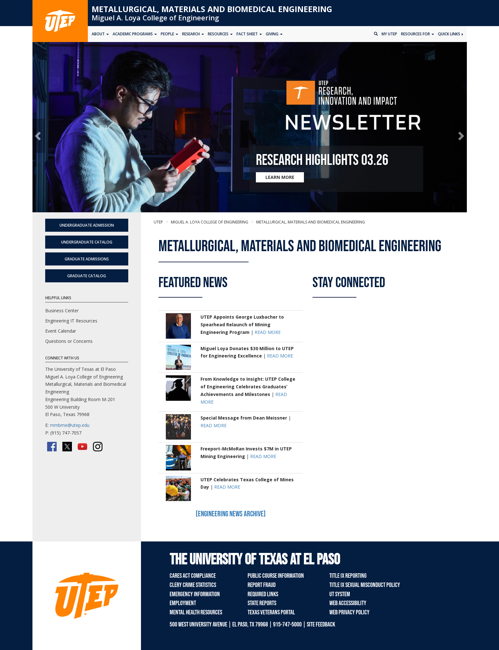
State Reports (262, 603)
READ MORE (268, 332)
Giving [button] (274, 34)
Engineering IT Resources (71, 321)
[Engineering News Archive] (231, 514)
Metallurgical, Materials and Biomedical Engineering (212, 9)
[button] (39, 136)
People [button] (169, 34)
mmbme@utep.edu (69, 425)
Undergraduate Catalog (86, 242)
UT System (339, 594)
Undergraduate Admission (87, 225)
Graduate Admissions (87, 259)
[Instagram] (97, 446)
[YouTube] (82, 446)
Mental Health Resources (196, 612)
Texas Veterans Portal (271, 612)
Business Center (62, 310)
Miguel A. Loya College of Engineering (155, 17)
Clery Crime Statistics (193, 585)
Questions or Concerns (69, 341)
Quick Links (450, 34)
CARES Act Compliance (193, 576)
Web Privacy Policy (349, 612)
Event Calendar (60, 331)
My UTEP (389, 34)
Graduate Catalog (86, 276)
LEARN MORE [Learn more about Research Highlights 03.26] (279, 177)
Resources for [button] (417, 34)
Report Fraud (262, 585)
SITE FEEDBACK (321, 624)
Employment (183, 603)
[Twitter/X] (67, 446)
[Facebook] (52, 446)
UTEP (158, 222)
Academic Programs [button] (135, 34)
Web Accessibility (347, 603)
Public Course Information (276, 576)
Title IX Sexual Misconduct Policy (364, 585)
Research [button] (193, 34)
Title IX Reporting (348, 576)
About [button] (100, 34)
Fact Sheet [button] (249, 34)
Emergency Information (195, 594)
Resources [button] (220, 34)
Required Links (263, 594)
